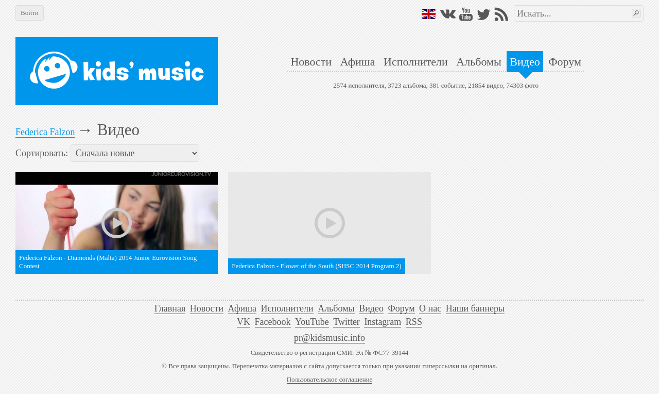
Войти (30, 13)
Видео (525, 61)
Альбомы (478, 61)
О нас (430, 308)
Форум (564, 61)
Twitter (346, 322)
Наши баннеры (475, 308)
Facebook (273, 322)
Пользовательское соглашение (330, 379)
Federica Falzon (45, 132)
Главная (169, 308)
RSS (414, 322)
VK (243, 322)
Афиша (357, 61)
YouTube (312, 322)
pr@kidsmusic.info (329, 338)
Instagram (382, 322)
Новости (311, 61)
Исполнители (416, 61)
